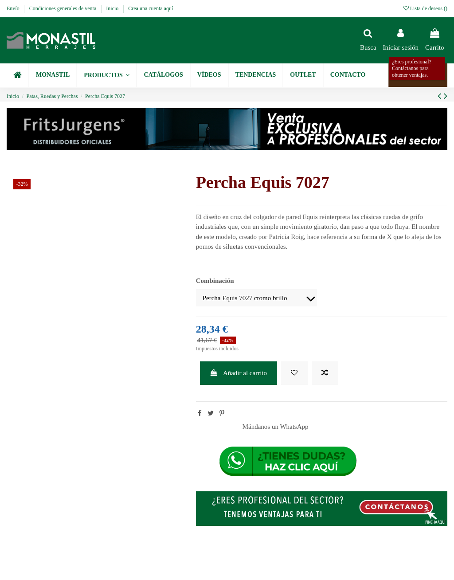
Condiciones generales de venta (63, 8)
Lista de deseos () (425, 8)
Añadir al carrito (238, 372)
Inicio (113, 8)
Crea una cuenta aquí (150, 8)
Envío (14, 8)
